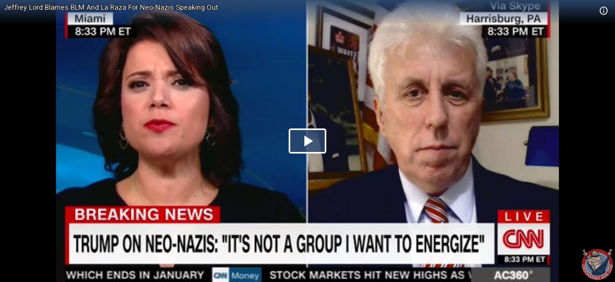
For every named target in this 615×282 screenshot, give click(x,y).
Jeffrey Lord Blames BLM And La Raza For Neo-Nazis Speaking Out (111, 7)
